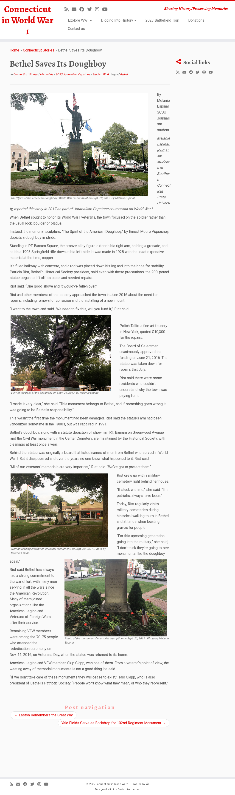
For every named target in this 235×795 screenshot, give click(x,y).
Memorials (47, 74)
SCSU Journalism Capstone (73, 74)
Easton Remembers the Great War (43, 715)
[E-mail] (75, 9)
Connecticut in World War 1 (27, 20)
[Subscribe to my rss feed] (68, 9)
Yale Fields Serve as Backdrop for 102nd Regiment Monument (114, 723)
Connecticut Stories (38, 50)
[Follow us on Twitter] (91, 9)
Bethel (124, 74)
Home (14, 50)
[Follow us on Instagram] (98, 9)
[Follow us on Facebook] (83, 9)
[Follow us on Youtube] (106, 9)
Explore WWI (80, 20)
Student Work (101, 74)
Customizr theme (128, 789)
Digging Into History (118, 20)
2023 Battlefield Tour (162, 20)
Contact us (76, 28)
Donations (196, 20)
